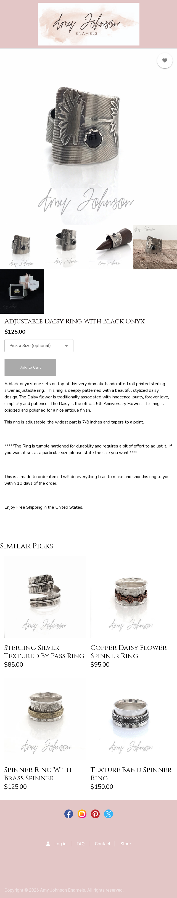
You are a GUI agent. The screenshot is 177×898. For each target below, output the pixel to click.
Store (125, 843)
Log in (60, 843)
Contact (102, 843)
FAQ (81, 843)
